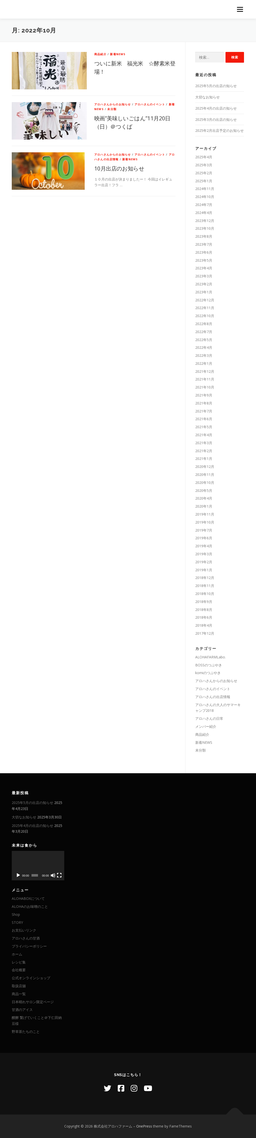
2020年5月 (203, 490)
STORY (17, 922)
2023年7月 (203, 244)
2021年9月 (203, 395)
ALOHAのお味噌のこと (30, 906)
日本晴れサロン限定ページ (33, 1001)
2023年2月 (203, 284)
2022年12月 (204, 300)
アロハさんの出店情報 (212, 696)
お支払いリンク (24, 930)
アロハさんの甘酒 (26, 938)
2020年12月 (204, 466)
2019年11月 (204, 514)
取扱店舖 (19, 985)
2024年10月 (204, 196)
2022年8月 (203, 323)
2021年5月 (203, 426)
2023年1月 (203, 292)
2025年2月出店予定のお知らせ (219, 130)
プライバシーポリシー (29, 946)
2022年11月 (204, 307)
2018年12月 (204, 577)
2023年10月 (204, 228)
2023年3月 (203, 276)
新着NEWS (118, 54)
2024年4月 (203, 212)
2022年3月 (203, 355)
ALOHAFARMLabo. (210, 657)
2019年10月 (204, 522)
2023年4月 (203, 268)
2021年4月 (203, 434)
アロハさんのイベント (149, 104)
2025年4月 (203, 157)
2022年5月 (203, 339)
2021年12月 (204, 371)
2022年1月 (203, 363)
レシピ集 (19, 962)
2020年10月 (204, 482)
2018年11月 (204, 585)
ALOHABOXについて (28, 898)
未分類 (111, 109)
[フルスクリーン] (59, 875)
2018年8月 (203, 609)
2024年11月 (204, 188)
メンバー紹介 (205, 726)
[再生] (18, 875)
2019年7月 (203, 530)
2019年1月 (203, 570)
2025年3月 (203, 165)
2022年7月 (203, 331)
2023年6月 (203, 252)
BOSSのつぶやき (208, 665)
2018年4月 (203, 625)
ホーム (17, 954)
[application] (38, 865)
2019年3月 (203, 554)
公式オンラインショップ (31, 977)
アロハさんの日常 (209, 718)
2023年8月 (203, 236)
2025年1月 (203, 181)
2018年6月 (203, 617)
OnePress (144, 1126)
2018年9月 (203, 601)
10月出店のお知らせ (119, 168)
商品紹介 (100, 54)
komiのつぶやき (208, 672)
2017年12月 (204, 633)
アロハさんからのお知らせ (112, 104)
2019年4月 (203, 546)
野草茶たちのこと (26, 1031)
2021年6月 (203, 418)
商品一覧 (19, 993)
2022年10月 (204, 315)
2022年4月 (203, 347)
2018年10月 (204, 593)
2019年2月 (203, 562)
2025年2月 (203, 173)
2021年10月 (204, 387)
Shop (16, 914)
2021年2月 (203, 450)
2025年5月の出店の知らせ (216, 85)
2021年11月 (204, 379)
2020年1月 (203, 506)
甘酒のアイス (22, 1009)
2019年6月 (203, 538)
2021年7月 (203, 411)
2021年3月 (203, 442)
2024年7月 (203, 204)
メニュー (240, 9)
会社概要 (19, 969)
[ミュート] (53, 875)
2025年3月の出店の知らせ (216, 119)
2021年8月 (203, 403)
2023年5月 (203, 260)
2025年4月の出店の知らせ (216, 108)
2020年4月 (203, 498)
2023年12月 (204, 220)
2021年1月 (203, 458)
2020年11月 (204, 474)
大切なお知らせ (207, 97)
